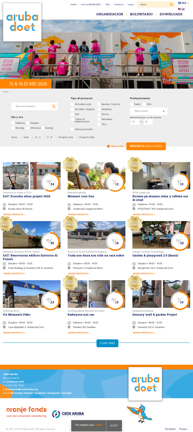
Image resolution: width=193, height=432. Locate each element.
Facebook (40, 393)
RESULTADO (146, 146)
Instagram (53, 393)
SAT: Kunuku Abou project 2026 (26, 196)
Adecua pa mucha (84, 129)
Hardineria (106, 109)
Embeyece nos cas (81, 314)
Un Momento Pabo (16, 314)
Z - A (49, 137)
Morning (19, 128)
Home (74, 4)
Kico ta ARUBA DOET (91, 4)
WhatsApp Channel (21, 393)
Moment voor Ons (81, 196)
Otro (103, 124)
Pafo (149, 104)
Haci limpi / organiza (85, 109)
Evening (49, 128)
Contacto (119, 4)
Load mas (107, 343)
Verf (77, 114)
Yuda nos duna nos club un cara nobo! (96, 255)
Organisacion (109, 14)
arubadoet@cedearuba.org (21, 389)
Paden (137, 104)
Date (26, 137)
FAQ (107, 4)
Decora (105, 114)
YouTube (66, 393)
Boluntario (141, 14)
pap (184, 3)
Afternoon (35, 128)
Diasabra (34, 123)
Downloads (171, 14)
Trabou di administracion (82, 119)
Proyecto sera (66, 137)
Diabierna (20, 123)
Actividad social (83, 104)
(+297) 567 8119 (15, 382)
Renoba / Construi (110, 104)
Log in (131, 4)
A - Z (38, 137)
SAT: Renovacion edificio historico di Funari (30, 257)
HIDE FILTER (117, 146)
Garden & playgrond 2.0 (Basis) (155, 255)
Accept (114, 426)
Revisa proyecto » (14, 214)
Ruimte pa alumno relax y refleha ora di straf (160, 198)
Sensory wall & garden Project (154, 314)
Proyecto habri (87, 137)
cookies (98, 425)
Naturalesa (106, 119)
